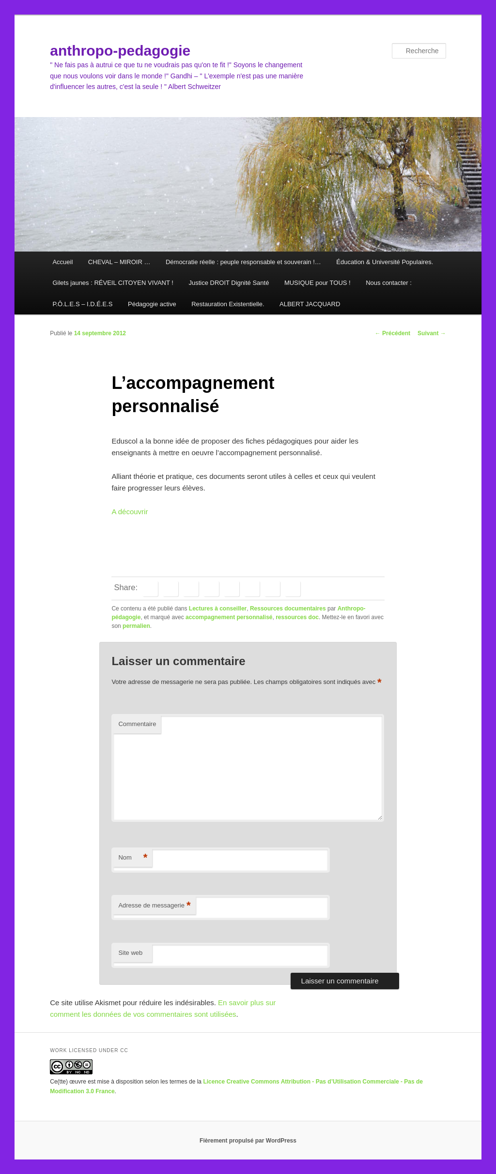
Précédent (392, 333)
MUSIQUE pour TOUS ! (317, 282)
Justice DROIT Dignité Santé (228, 282)
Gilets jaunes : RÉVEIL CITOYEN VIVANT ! (112, 282)
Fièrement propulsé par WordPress (248, 1140)
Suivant (432, 333)
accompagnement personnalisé (229, 617)
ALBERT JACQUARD (309, 304)
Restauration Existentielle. (227, 304)
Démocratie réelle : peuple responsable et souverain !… (243, 262)
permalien (136, 626)
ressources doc (297, 617)
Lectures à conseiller (218, 608)
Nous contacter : (389, 282)
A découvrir (129, 511)
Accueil (62, 262)
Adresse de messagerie (154, 906)
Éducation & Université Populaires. (384, 262)
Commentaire (137, 724)
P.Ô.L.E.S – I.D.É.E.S (82, 304)
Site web (130, 952)
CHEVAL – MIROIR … (119, 262)
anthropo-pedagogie (120, 51)
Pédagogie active (152, 304)
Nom (132, 858)
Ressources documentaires (288, 608)
